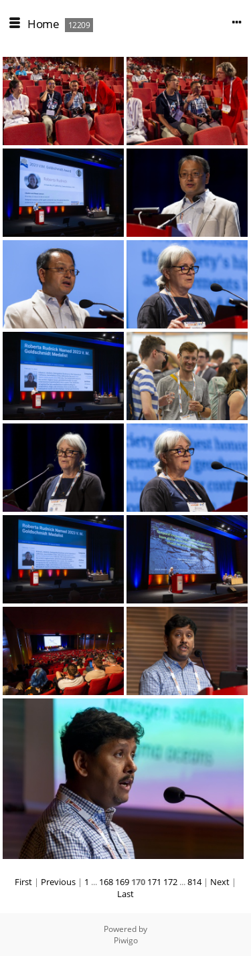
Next (220, 882)
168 (106, 882)
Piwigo (126, 940)
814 (194, 882)
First (23, 882)
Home (43, 23)
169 (122, 882)
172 (170, 882)
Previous (58, 882)
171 (154, 882)
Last (125, 894)
